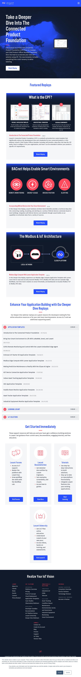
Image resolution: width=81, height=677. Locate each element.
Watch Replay (12, 68)
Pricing (27, 591)
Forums (36, 632)
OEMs (43, 593)
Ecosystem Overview (65, 589)
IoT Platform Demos (31, 613)
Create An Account (39, 627)
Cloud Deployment (31, 596)
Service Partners (64, 591)
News (14, 591)
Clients (14, 588)
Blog (35, 629)
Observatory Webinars (32, 603)
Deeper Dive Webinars (32, 618)
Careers (14, 595)
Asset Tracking (46, 601)
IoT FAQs (36, 636)
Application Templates (32, 598)
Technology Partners (65, 594)
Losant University (30, 615)
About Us (15, 586)
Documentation (30, 611)
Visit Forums (16, 499)
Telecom (44, 595)
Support (36, 634)
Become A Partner (64, 599)
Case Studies (29, 601)
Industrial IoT (46, 591)
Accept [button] (60, 672)
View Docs (40, 499)
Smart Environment (48, 617)
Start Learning (65, 498)
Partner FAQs (38, 639)
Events (14, 593)
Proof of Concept (30, 594)
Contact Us (37, 625)
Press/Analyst (16, 598)
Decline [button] (68, 672)
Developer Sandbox (31, 609)
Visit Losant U (40, 558)
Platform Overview (31, 589)
